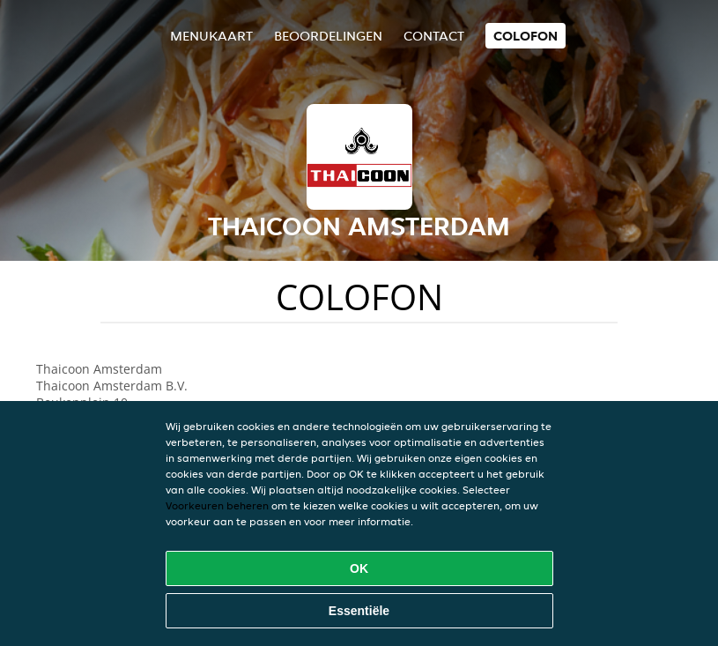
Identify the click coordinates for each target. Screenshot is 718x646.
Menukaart (211, 35)
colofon (525, 35)
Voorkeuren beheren (217, 505)
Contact (433, 35)
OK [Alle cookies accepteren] (359, 568)
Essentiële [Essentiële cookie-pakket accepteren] (359, 611)
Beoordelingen (328, 35)
